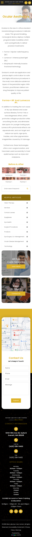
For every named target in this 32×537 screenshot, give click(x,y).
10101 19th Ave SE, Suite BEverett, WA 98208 (16, 434)
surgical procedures (11, 227)
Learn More (16, 266)
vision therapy (9, 203)
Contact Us (16, 293)
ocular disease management (14, 241)
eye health (7, 222)
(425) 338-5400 (16, 446)
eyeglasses (8, 217)
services (7, 208)
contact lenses (9, 212)
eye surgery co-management (14, 237)
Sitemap (18, 530)
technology (8, 246)
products (7, 232)
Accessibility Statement (16, 527)
